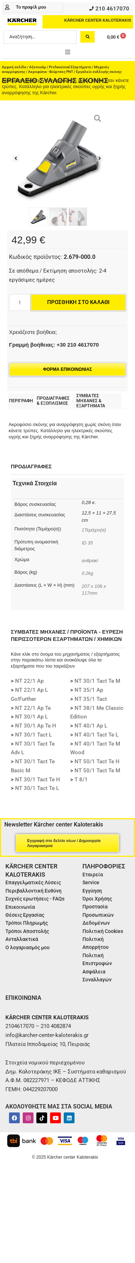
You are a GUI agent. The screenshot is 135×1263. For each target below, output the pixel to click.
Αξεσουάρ (37, 67)
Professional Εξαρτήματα (70, 67)
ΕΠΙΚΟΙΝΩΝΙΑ (23, 997)
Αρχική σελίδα (14, 67)
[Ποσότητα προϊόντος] (20, 302)
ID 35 (88, 543)
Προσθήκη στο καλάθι (78, 302)
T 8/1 (81, 779)
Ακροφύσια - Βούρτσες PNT (50, 72)
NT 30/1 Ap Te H (35, 725)
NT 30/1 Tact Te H (37, 779)
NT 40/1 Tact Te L (96, 735)
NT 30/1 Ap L (31, 716)
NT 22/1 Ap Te (33, 708)
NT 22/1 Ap (29, 681)
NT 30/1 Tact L (33, 735)
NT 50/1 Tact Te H (97, 761)
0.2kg (87, 573)
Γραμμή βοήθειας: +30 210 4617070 (54, 345)
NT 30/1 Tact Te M (97, 681)
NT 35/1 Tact (91, 699)
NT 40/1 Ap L (91, 725)
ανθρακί (90, 560)
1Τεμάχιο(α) (94, 530)
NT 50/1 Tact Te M (97, 770)
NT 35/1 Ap (89, 690)
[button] (67, 51)
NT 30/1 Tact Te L (37, 788)
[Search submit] (87, 37)
